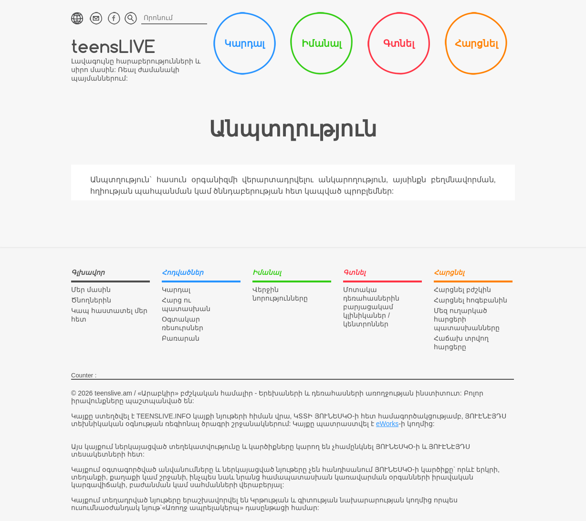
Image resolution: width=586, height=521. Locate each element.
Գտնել (398, 43)
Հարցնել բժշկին (462, 289)
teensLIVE (113, 46)
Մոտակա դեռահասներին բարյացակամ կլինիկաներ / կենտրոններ (371, 307)
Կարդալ (244, 43)
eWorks (387, 423)
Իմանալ (321, 43)
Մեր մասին (91, 289)
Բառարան (180, 338)
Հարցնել (476, 43)
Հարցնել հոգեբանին (470, 300)
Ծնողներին (91, 300)
